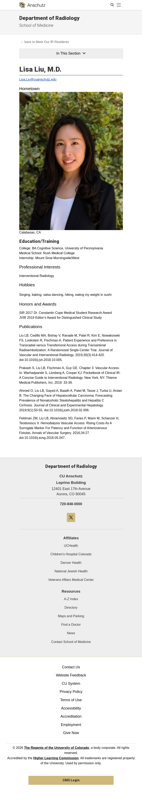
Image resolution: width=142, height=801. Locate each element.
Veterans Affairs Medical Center (71, 579)
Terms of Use (71, 700)
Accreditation (70, 716)
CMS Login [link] (71, 780)
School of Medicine (36, 25)
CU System (71, 683)
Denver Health (71, 562)
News (71, 633)
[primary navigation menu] (119, 5)
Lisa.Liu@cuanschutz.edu (37, 79)
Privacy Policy (71, 692)
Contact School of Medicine (71, 642)
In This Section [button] (71, 53)
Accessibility (71, 708)
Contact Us (71, 667)
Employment (71, 725)
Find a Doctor (71, 624)
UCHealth (71, 545)
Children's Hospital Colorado (70, 554)
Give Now (71, 733)
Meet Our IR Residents (52, 42)
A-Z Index (71, 599)
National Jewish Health (71, 571)
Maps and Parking (71, 616)
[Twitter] (71, 523)
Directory (70, 607)
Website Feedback (71, 675)
